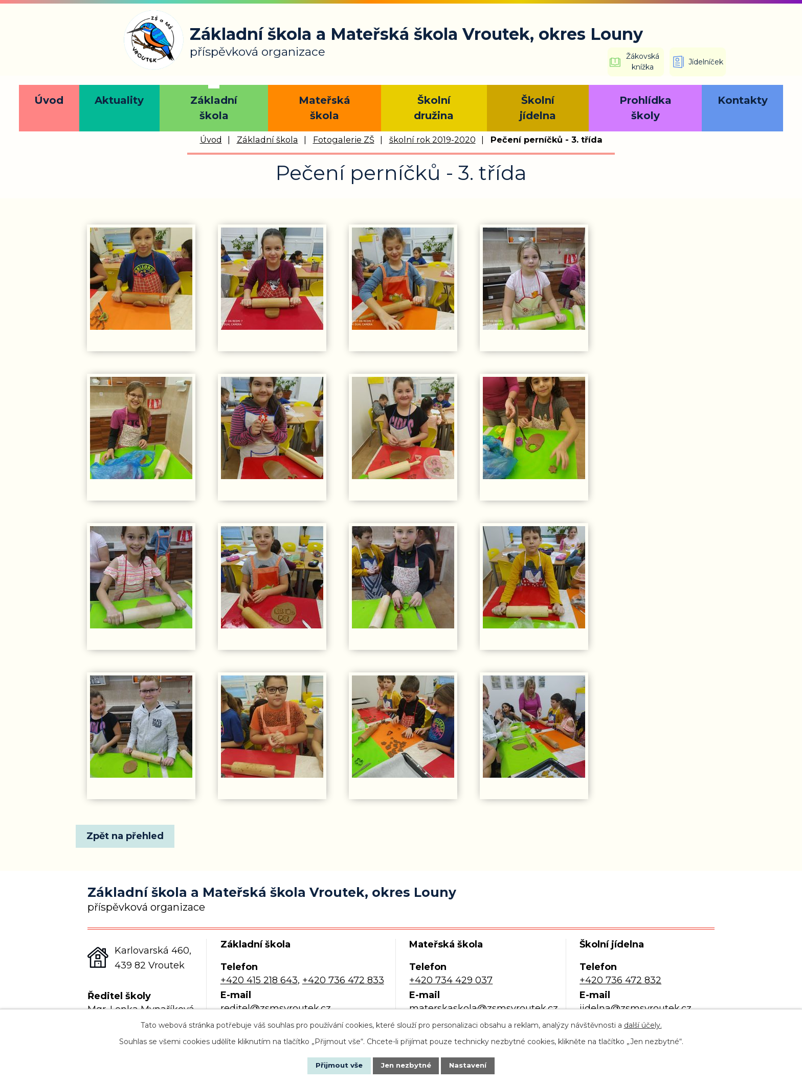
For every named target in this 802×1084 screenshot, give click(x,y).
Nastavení (475, 1065)
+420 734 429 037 (451, 980)
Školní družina (434, 108)
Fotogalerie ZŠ (343, 139)
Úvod (48, 100)
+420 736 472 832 (620, 980)
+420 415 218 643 (259, 980)
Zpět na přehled (128, 836)
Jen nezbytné (406, 1065)
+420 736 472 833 (343, 980)
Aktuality (119, 100)
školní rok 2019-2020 (432, 139)
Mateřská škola (324, 108)
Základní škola (213, 108)
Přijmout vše (331, 1065)
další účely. (643, 1024)
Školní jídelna (538, 108)
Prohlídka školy (645, 108)
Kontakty (743, 100)
